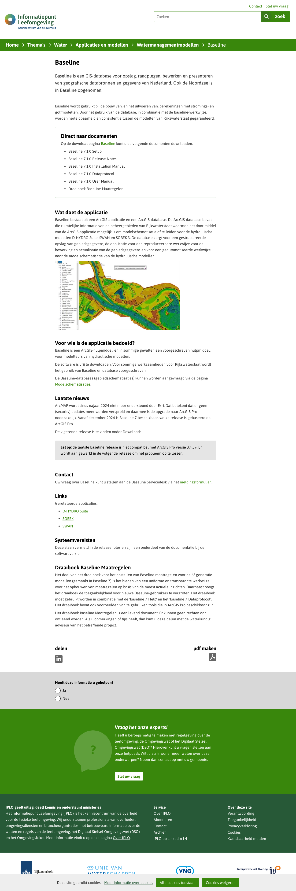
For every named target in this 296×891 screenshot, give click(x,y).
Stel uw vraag (277, 6)
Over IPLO (121, 838)
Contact (255, 6)
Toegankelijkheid (242, 819)
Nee (66, 698)
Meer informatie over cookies (128, 882)
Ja (64, 690)
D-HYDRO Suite (75, 511)
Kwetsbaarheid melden (247, 838)
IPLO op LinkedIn (170, 838)
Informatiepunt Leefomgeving (38, 813)
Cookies (234, 832)
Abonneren (163, 819)
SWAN (68, 526)
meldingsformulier (195, 482)
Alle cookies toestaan (178, 882)
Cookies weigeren (221, 882)
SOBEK (68, 518)
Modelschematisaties (72, 384)
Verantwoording (241, 813)
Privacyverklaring (242, 826)
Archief (160, 832)
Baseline (108, 143)
